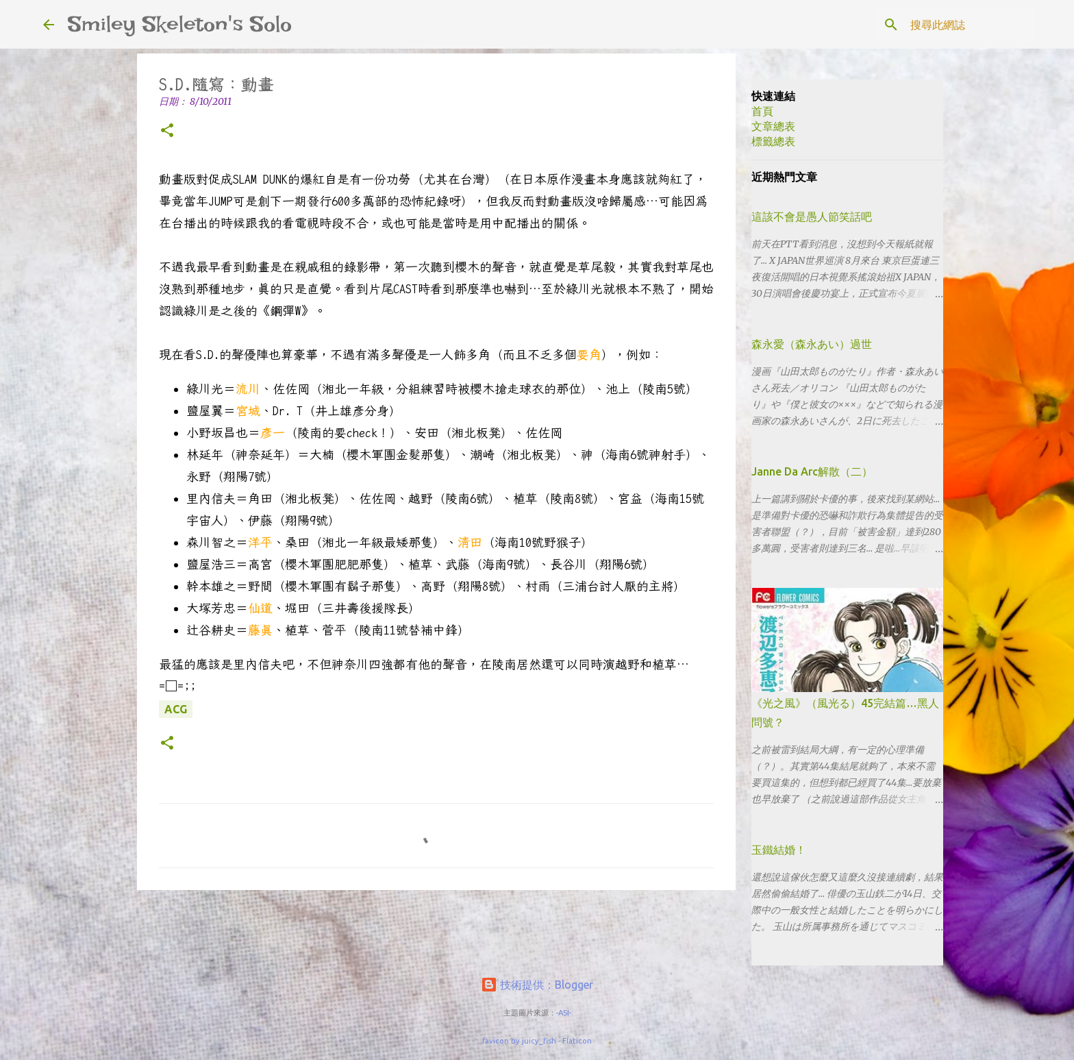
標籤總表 (773, 141)
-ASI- (563, 1013)
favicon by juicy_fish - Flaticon (537, 1041)
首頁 (762, 111)
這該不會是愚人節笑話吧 (811, 216)
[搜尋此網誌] (962, 24)
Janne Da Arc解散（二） (812, 471)
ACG (175, 709)
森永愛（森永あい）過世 (811, 344)
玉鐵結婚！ (778, 849)
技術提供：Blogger (537, 984)
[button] (167, 131)
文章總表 (773, 126)
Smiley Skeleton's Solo (180, 24)
